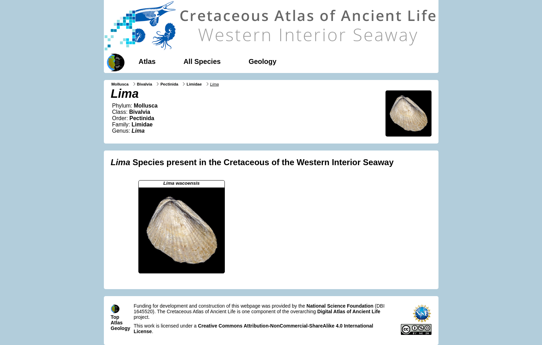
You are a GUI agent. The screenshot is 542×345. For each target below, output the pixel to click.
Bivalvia (144, 84)
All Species (202, 61)
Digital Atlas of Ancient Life (348, 311)
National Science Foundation (339, 306)
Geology (262, 61)
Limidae (194, 84)
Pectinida (169, 84)
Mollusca (120, 84)
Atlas (147, 61)
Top (115, 317)
